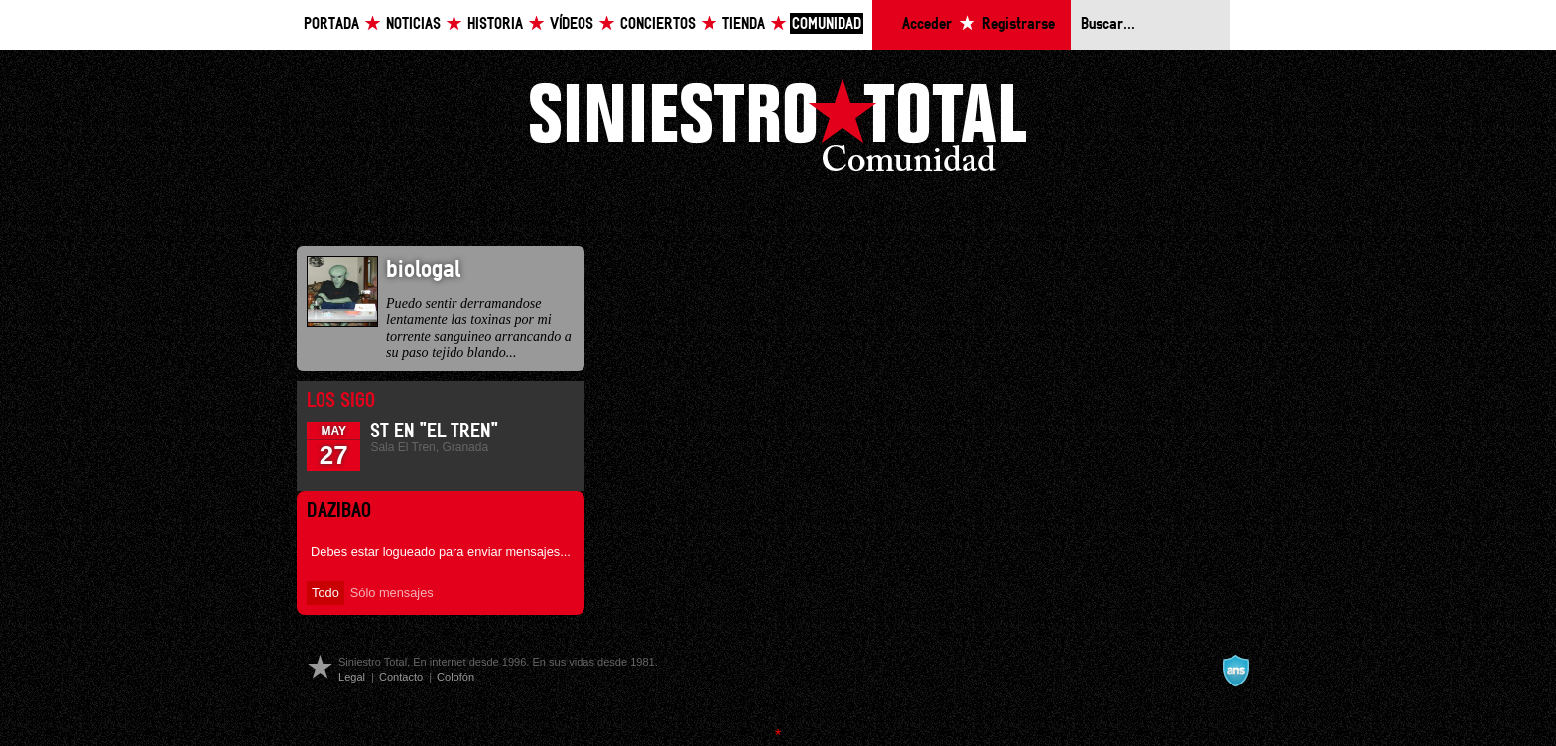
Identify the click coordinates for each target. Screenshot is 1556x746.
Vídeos (571, 24)
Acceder (927, 24)
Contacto (401, 677)
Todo (325, 592)
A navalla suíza (1235, 670)
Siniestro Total (778, 130)
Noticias (413, 24)
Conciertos (658, 24)
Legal (351, 677)
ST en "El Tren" (434, 431)
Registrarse (1018, 24)
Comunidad (826, 24)
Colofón (455, 677)
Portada (331, 24)
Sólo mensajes (392, 592)
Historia (495, 24)
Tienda (743, 24)
